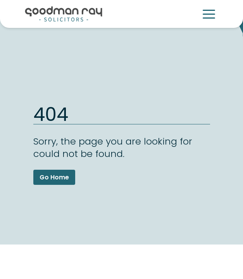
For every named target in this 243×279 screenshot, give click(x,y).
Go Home (54, 177)
